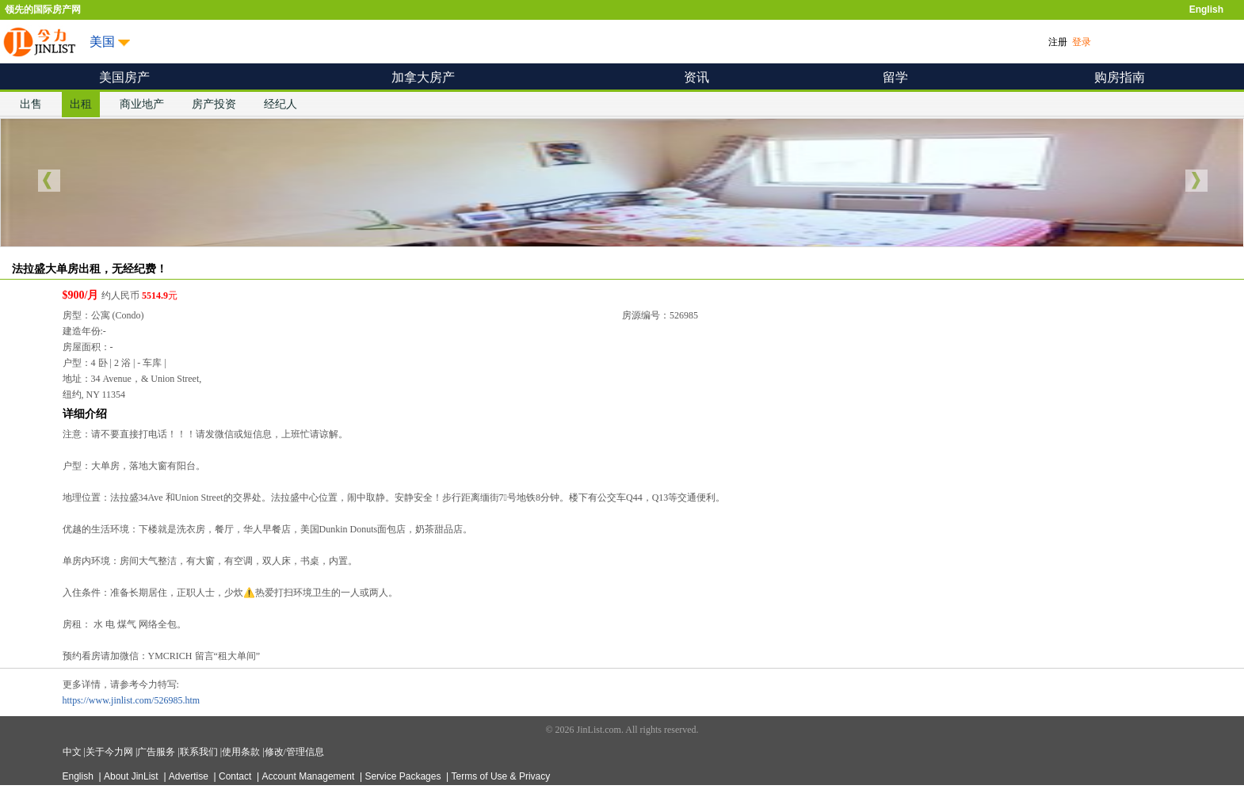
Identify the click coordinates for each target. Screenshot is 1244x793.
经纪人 (280, 103)
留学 (895, 77)
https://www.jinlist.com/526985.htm (131, 700)
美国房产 (124, 77)
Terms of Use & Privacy (501, 776)
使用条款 (242, 751)
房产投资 (214, 103)
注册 (1057, 42)
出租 (81, 103)
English (1206, 9)
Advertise (190, 776)
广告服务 (157, 751)
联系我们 (200, 751)
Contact (236, 776)
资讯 (696, 77)
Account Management (309, 776)
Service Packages (403, 776)
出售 (31, 103)
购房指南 (1119, 77)
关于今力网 (110, 751)
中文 (73, 751)
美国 (102, 41)
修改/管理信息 (294, 751)
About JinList (132, 776)
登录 (1081, 42)
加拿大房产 (423, 77)
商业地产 (142, 103)
